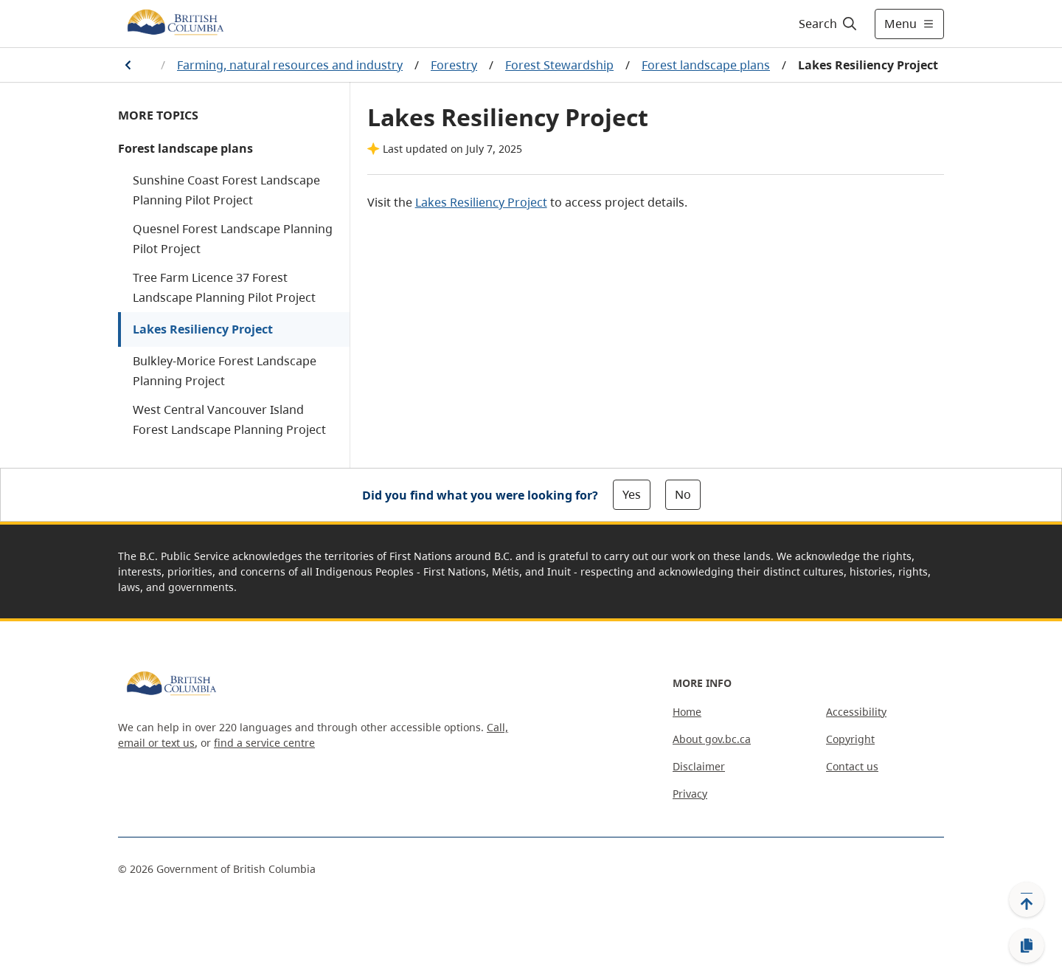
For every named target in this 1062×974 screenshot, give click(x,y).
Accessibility (856, 712)
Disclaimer (699, 766)
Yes (631, 494)
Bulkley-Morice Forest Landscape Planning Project (224, 371)
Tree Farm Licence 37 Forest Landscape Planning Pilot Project (224, 287)
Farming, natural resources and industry (290, 65)
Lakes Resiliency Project (203, 329)
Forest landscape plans (706, 65)
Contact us (852, 766)
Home (687, 712)
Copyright (850, 739)
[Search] (828, 23)
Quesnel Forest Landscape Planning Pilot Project (233, 239)
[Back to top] (1026, 899)
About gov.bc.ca (712, 739)
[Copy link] (1026, 946)
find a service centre (264, 743)
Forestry (454, 65)
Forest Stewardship (559, 65)
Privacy (690, 794)
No (683, 494)
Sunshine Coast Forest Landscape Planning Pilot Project (226, 190)
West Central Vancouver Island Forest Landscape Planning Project (229, 419)
